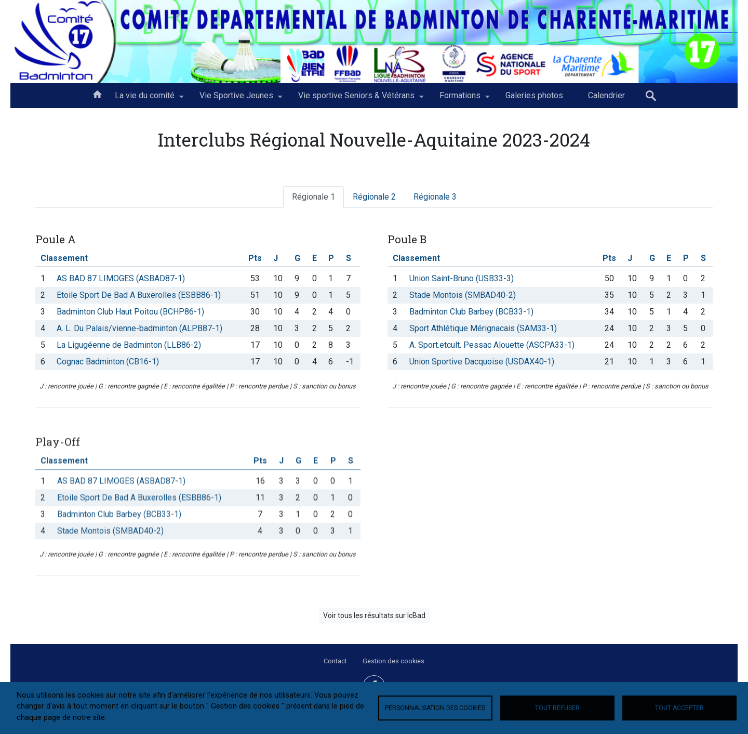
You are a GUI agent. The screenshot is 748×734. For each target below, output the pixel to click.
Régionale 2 (374, 197)
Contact (335, 661)
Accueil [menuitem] (97, 93)
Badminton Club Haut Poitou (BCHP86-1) (130, 312)
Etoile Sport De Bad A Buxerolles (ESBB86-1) (139, 295)
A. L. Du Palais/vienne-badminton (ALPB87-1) (139, 328)
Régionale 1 (313, 197)
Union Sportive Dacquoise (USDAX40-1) (481, 361)
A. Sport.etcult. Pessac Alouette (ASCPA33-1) (492, 345)
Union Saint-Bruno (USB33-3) (461, 278)
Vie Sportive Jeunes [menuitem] (236, 99)
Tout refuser (557, 708)
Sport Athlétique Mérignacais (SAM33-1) (483, 328)
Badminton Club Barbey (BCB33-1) (471, 312)
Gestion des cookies (393, 661)
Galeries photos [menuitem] (534, 95)
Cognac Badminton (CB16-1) (108, 361)
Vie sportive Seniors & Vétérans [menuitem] (356, 99)
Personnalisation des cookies (435, 708)
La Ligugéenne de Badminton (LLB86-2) (129, 345)
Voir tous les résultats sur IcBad (374, 615)
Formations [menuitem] (460, 99)
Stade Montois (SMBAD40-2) (462, 295)
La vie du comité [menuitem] (144, 99)
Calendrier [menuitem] (606, 95)
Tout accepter (679, 708)
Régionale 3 (435, 197)
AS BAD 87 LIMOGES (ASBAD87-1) (121, 278)
